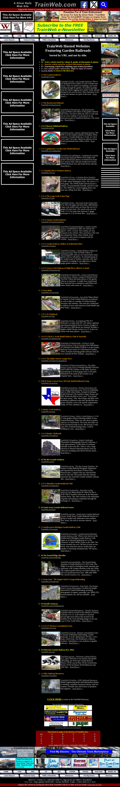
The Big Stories (89, 40)
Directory (109, 40)
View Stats (28, 782)
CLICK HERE (47, 71)
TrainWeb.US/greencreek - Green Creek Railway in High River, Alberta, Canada (79, 276)
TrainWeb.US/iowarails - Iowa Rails (74, 297)
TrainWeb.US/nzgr (48, 412)
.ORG (32, 36)
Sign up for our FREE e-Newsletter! (77, 780)
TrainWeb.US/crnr (48, 173)
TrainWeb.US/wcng (48, 628)
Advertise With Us (54, 780)
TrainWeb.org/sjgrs (48, 510)
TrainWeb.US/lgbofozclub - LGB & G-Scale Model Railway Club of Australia (77, 344)
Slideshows (69, 40)
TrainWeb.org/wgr (48, 652)
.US (46, 36)
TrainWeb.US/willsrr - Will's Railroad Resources (79, 680)
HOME (6, 36)
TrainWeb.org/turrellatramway (52, 606)
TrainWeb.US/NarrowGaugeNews (54, 361)
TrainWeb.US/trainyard (50, 581)
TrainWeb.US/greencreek (50, 270)
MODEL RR (112, 36)
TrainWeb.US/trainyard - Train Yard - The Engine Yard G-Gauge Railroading (79, 587)
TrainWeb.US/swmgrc (49, 529)
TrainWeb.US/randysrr (49, 436)
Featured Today (29, 40)
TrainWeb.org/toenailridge (51, 558)
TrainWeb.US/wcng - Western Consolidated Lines (79, 633)
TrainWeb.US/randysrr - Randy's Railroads (77, 440)
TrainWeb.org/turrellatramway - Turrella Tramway (80, 610)
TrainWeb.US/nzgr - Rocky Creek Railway (77, 416)
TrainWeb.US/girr (48, 198)
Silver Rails (91, 782)
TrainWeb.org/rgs (47, 462)
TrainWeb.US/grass (48, 246)
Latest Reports (9, 40)
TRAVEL (85, 36)
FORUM (72, 36)
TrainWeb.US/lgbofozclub (51, 339)
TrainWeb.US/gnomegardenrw (52, 222)
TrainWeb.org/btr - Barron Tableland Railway (78, 133)
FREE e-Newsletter (49, 40)
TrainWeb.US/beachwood (50, 105)
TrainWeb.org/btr (47, 128)
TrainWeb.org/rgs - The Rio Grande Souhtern (78, 466)
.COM (19, 36)
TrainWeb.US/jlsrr (48, 316)
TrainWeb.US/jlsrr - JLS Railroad (73, 321)
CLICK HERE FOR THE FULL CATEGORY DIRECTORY (68, 745)
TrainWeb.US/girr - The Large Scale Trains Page (79, 203)
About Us (32, 780)
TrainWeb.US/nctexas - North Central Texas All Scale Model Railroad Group (79, 389)
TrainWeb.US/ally (48, 77)
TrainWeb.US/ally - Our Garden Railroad (76, 81)
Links (72, 782)
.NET (59, 36)
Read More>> (70, 120)
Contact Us (41, 780)
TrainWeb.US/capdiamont (51, 151)
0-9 (41, 734)
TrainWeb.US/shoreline (50, 486)
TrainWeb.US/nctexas (49, 383)
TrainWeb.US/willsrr (49, 676)
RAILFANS (99, 36)
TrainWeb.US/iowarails (50, 293)
